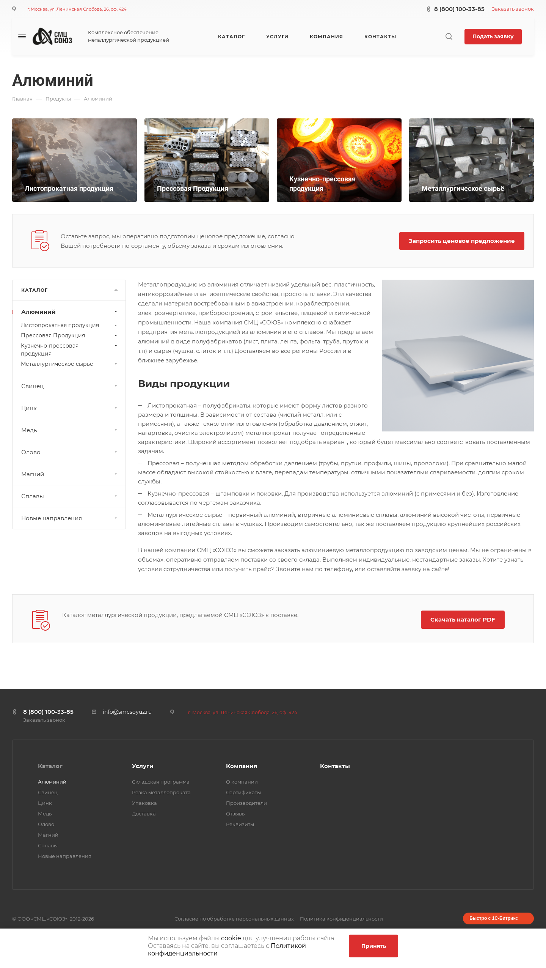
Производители (246, 803)
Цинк (70, 408)
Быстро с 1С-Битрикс (493, 918)
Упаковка (144, 803)
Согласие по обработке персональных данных (234, 919)
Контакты (335, 766)
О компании (242, 782)
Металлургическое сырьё (70, 363)
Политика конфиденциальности (341, 919)
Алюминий (70, 311)
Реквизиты (240, 824)
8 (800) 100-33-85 (459, 9)
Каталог (50, 766)
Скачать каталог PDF (462, 619)
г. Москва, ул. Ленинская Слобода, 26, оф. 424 (76, 9)
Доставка (144, 814)
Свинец (70, 386)
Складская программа (161, 782)
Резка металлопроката (161, 792)
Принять (373, 946)
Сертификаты (243, 792)
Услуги (143, 766)
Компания (241, 766)
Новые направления (70, 518)
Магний (70, 474)
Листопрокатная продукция (70, 325)
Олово (70, 452)
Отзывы (236, 814)
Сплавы (70, 496)
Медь (70, 430)
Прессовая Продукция (70, 335)
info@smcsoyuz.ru (127, 711)
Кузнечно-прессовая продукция (70, 349)
